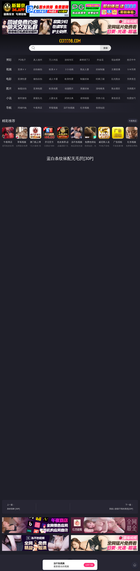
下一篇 (119, 507)
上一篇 (20, 507)
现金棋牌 (115, 59)
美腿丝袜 (84, 88)
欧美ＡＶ (53, 69)
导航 (9, 107)
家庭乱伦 (37, 98)
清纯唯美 (100, 88)
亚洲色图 (37, 88)
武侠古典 (69, 98)
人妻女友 (53, 98)
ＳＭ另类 (131, 69)
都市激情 (22, 98)
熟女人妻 (84, 69)
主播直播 (115, 69)
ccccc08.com (70, 41)
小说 (9, 98)
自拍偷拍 (37, 69)
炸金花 (100, 59)
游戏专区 (69, 59)
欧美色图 (53, 88)
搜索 (105, 47)
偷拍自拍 (37, 78)
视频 (9, 69)
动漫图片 (69, 88)
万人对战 (53, 59)
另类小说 (100, 98)
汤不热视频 (69, 107)
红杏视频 (84, 107)
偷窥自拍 (22, 88)
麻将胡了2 (85, 59)
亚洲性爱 (22, 78)
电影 (9, 79)
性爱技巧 (131, 98)
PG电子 (22, 59)
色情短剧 (100, 107)
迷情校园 (84, 98)
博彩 (9, 60)
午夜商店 (37, 107)
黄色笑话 (115, 98)
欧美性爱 (69, 78)
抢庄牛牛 (131, 59)
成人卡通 (53, 78)
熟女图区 (115, 88)
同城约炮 (22, 107)
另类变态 (131, 78)
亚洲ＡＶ (22, 69)
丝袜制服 (100, 69)
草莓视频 (53, 107)
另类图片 (131, 88)
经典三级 (100, 78)
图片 (9, 88)
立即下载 (89, 565)
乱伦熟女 (115, 78)
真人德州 (37, 59)
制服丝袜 (84, 78)
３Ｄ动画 (69, 69)
